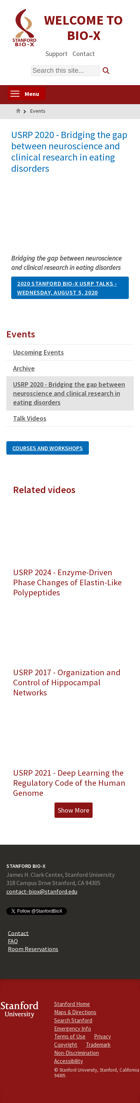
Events (38, 111)
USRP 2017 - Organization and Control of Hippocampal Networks (67, 682)
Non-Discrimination (76, 1052)
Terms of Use (69, 1036)
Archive (24, 368)
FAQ (13, 941)
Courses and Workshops (47, 448)
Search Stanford (73, 1020)
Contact (83, 53)
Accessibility (68, 1061)
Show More (73, 810)
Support (57, 53)
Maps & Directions (75, 1012)
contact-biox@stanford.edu (41, 891)
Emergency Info (72, 1028)
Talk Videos (29, 418)
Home (18, 111)
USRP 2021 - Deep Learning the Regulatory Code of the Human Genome (69, 782)
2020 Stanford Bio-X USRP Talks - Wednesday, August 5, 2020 (67, 288)
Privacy (102, 1036)
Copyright (65, 1044)
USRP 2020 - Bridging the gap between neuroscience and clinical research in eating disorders (69, 393)
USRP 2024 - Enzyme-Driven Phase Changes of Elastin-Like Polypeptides (67, 582)
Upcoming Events (38, 352)
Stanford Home (72, 1003)
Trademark (98, 1044)
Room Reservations (33, 949)
